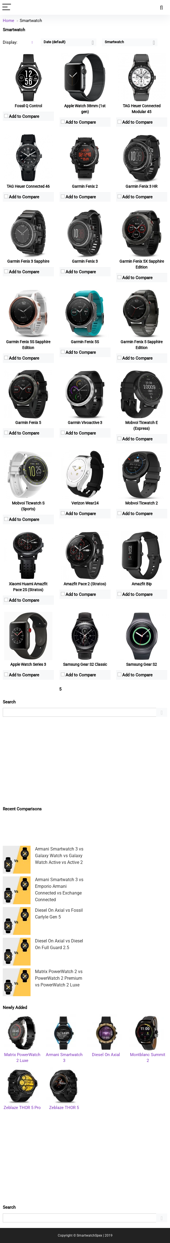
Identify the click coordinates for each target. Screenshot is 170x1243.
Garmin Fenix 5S (85, 342)
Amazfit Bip (142, 584)
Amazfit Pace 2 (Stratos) (85, 584)
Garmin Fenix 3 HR (142, 186)
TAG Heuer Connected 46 (28, 186)
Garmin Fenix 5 (28, 422)
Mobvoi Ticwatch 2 (141, 503)
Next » (87, 689)
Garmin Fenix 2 (85, 186)
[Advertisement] (85, 761)
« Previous (13, 689)
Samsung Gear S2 (141, 664)
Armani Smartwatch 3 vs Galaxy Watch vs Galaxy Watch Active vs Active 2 (59, 855)
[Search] (161, 7)
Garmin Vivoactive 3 (85, 422)
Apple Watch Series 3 (28, 664)
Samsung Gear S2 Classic (85, 664)
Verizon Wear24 (85, 503)
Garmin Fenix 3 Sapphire (28, 261)
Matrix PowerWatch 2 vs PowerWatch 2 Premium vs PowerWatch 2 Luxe (58, 978)
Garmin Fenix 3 (85, 261)
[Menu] (6, 7)
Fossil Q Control (28, 106)
